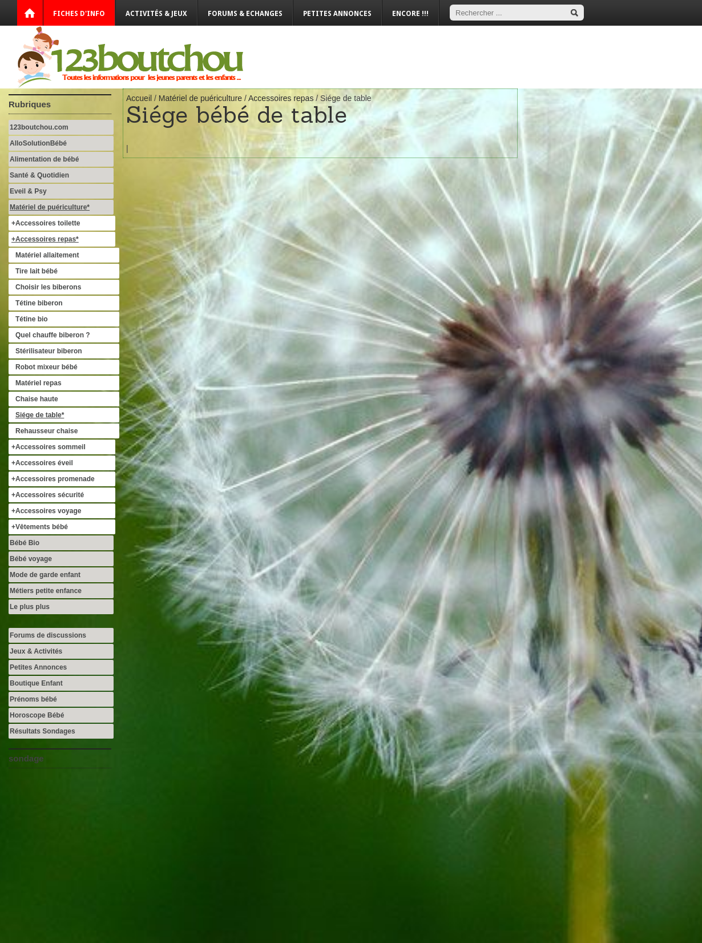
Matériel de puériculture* (50, 207)
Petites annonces (337, 14)
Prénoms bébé (33, 699)
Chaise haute (36, 399)
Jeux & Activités (36, 651)
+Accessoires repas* (45, 239)
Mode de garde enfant (45, 575)
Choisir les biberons (48, 287)
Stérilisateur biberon (48, 351)
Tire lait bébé (36, 271)
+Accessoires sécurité (47, 495)
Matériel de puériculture (200, 98)
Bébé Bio (24, 543)
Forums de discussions (48, 635)
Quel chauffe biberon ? (52, 335)
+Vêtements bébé (39, 527)
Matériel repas (38, 383)
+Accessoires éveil (42, 463)
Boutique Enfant (36, 683)
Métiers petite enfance (46, 591)
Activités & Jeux (156, 14)
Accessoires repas (280, 98)
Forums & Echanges (245, 14)
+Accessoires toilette (45, 223)
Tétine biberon (39, 303)
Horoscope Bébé (37, 715)
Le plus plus (30, 607)
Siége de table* (39, 415)
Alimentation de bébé (44, 159)
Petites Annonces (38, 667)
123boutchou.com (39, 127)
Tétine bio (31, 319)
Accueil (139, 98)
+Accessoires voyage (46, 511)
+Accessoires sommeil (48, 447)
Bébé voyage (31, 559)
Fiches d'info (79, 14)
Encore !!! (410, 14)
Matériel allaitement (47, 255)
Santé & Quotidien (39, 175)
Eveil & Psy (28, 191)
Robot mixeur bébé (46, 367)
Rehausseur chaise (46, 431)
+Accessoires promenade (53, 479)
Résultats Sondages (42, 731)
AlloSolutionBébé (38, 143)
